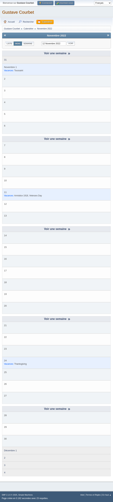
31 (5, 59)
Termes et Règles (93, 495)
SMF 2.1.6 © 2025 (9, 495)
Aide (82, 495)
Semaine (28, 44)
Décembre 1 (10, 450)
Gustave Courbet (18, 12)
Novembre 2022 (56, 35)
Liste (9, 44)
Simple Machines (25, 495)
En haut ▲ (106, 495)
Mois (17, 44)
